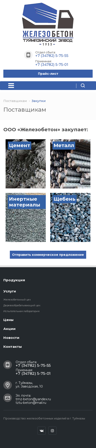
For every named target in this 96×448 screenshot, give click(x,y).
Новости (11, 337)
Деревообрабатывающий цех (21, 305)
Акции (9, 329)
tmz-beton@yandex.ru (33, 399)
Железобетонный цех (17, 299)
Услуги (9, 291)
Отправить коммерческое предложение (48, 255)
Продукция (14, 280)
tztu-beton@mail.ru (31, 403)
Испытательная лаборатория (21, 311)
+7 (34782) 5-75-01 (51, 64)
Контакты (12, 346)
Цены (8, 320)
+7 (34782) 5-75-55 (51, 55)
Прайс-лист (48, 74)
